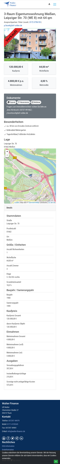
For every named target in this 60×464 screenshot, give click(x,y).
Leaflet (17, 202)
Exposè (11, 102)
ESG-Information (8, 446)
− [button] (7, 155)
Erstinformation (8, 450)
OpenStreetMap (33, 202)
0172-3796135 (35, 22)
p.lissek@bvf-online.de (13, 25)
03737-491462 (26, 110)
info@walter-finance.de (16, 431)
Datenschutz (7, 453)
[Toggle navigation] (54, 4)
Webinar (35, 102)
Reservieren (23, 102)
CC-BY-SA (51, 202)
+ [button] (7, 151)
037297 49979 (13, 420)
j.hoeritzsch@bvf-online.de (17, 113)
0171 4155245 (12, 424)
